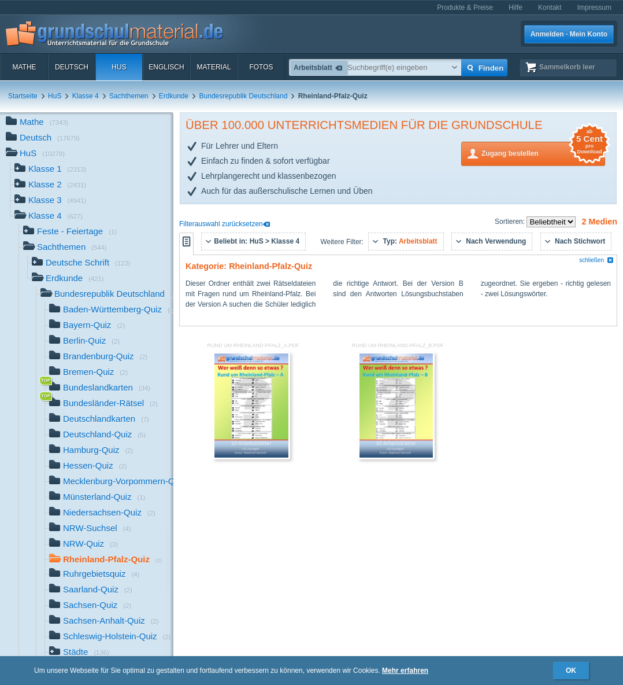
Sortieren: (510, 222)
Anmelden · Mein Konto (569, 34)
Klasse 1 (50, 170)
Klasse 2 (50, 185)
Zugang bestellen (543, 152)
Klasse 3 (50, 201)
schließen (596, 260)
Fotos (261, 67)
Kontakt (550, 7)
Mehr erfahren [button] (405, 670)
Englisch (166, 67)
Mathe (24, 67)
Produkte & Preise (465, 7)
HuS (119, 67)
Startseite (23, 96)
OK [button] (571, 670)
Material (213, 67)
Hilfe (515, 7)
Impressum (594, 7)
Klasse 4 (85, 96)
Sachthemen (128, 96)
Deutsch (71, 67)
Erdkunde (173, 96)
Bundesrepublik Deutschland (243, 96)
